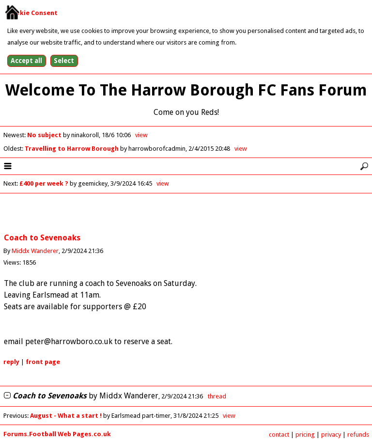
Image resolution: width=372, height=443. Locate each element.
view (141, 135)
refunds (358, 434)
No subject (45, 135)
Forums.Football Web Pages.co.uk (57, 434)
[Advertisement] (186, 213)
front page (43, 361)
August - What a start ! (66, 415)
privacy (331, 434)
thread (217, 396)
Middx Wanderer (35, 250)
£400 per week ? (43, 183)
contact (279, 434)
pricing (305, 434)
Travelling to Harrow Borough (72, 148)
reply (11, 361)
